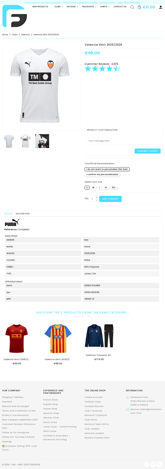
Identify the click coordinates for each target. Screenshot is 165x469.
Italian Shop (50, 408)
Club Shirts (91, 419)
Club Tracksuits (94, 410)
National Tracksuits (96, 415)
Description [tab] (22, 213)
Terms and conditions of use (19, 410)
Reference (10, 229)
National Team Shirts (97, 424)
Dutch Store (50, 422)
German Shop (51, 417)
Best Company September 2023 (20, 419)
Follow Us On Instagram (15, 432)
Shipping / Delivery (13, 397)
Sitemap (7, 441)
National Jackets (94, 433)
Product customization (15, 415)
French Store (50, 399)
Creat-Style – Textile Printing (59, 426)
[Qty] (93, 199)
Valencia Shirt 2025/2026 (18, 359)
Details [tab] (9, 213)
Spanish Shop (51, 413)
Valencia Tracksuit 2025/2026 (103, 355)
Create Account (94, 397)
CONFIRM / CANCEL (148, 151)
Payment (7, 401)
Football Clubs (93, 401)
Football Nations (94, 406)
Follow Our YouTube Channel (18, 437)
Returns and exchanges (15, 406)
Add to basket (110, 198)
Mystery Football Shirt (97, 437)
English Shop (50, 404)
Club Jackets (92, 428)
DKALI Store (49, 431)
